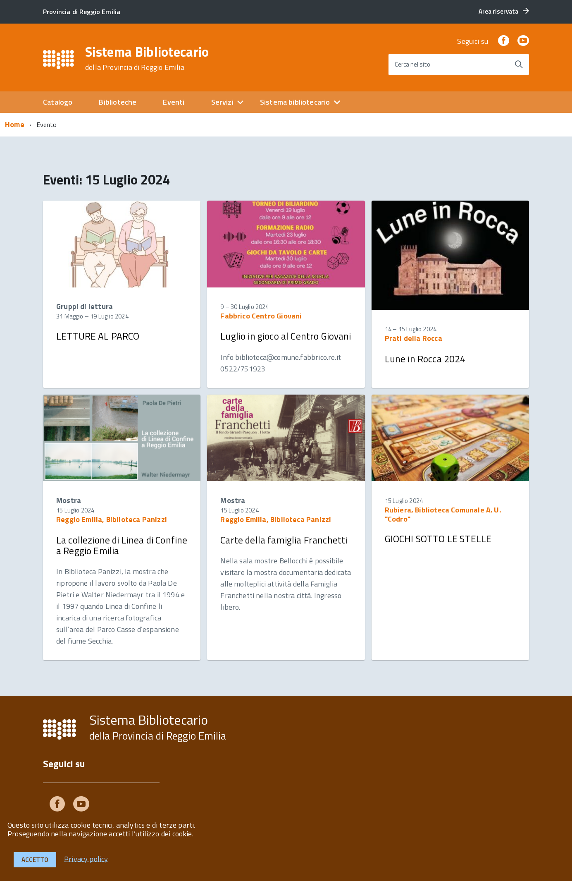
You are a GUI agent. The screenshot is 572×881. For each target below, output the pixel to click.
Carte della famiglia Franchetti (283, 540)
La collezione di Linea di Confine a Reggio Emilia (121, 545)
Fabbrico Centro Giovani (261, 315)
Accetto (34, 859)
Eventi (173, 102)
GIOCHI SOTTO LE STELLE (438, 538)
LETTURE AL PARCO (98, 336)
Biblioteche (117, 102)
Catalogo (57, 102)
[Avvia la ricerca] (518, 64)
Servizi (222, 102)
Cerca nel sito (412, 64)
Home (14, 124)
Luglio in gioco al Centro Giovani (285, 336)
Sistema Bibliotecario (147, 58)
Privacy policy (86, 858)
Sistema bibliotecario (295, 102)
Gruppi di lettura (84, 306)
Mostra (68, 500)
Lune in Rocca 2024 (425, 359)
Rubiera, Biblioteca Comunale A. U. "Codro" (443, 514)
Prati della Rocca (413, 338)
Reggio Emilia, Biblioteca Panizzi (111, 519)
